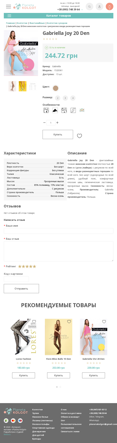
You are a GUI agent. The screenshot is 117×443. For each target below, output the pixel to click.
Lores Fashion (23, 358)
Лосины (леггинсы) (42, 420)
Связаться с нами (70, 431)
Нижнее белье (40, 416)
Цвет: (46, 86)
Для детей (38, 435)
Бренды (36, 438)
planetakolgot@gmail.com (101, 424)
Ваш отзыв (12, 238)
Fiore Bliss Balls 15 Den (58, 358)
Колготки (37, 409)
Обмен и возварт (70, 416)
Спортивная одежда (43, 427)
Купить (57, 134)
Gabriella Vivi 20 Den (93, 358)
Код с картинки (13, 273)
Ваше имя (12, 225)
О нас (64, 409)
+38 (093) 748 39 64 (68, 9)
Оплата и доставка (71, 413)
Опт (63, 420)
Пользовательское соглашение (71, 426)
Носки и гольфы (40, 424)
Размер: (48, 97)
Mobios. (7, 434)
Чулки (35, 413)
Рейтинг (11, 266)
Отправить (21, 288)
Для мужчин (39, 431)
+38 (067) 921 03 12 (98, 409)
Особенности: (51, 104)
